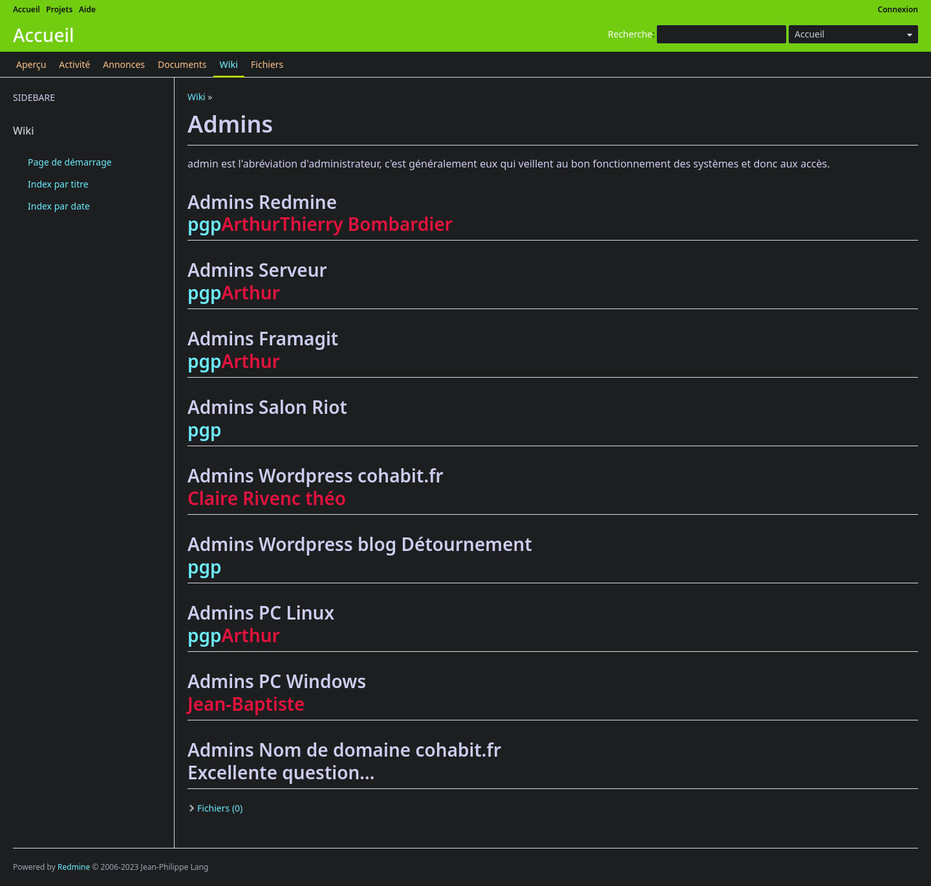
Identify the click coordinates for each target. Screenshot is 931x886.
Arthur (251, 223)
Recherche (630, 34)
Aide (87, 9)
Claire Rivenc (244, 498)
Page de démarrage (70, 162)
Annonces (124, 64)
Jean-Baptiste (246, 703)
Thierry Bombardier (366, 223)
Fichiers (267, 64)
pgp (204, 223)
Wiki (229, 64)
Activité (74, 64)
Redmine (74, 866)
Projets (59, 9)
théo (325, 498)
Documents (182, 64)
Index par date (59, 206)
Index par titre (58, 184)
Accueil (26, 9)
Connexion (898, 9)
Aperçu (31, 64)
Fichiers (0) (219, 808)
